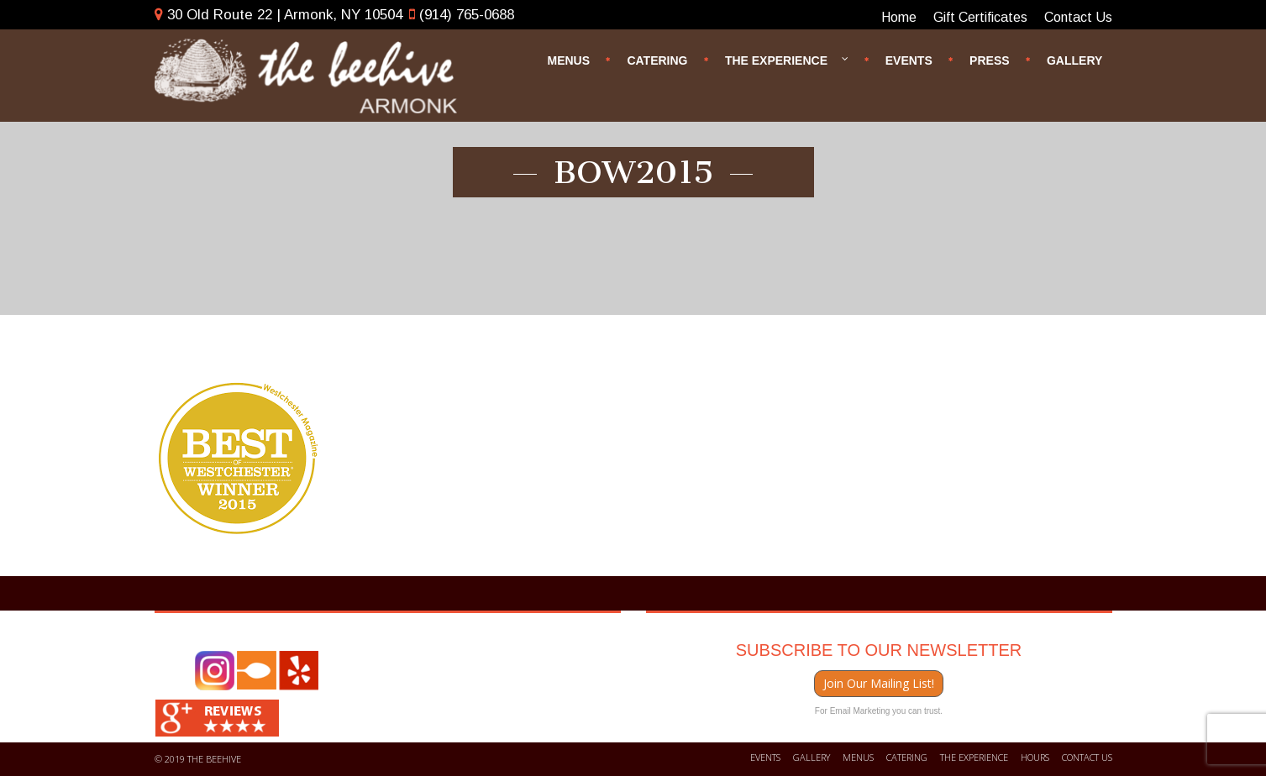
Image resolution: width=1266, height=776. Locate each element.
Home (899, 17)
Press (989, 59)
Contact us (1087, 757)
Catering (657, 59)
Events (908, 59)
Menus (568, 59)
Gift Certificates (980, 17)
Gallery (1074, 59)
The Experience (787, 56)
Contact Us (1078, 17)
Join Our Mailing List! (878, 683)
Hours (1035, 757)
